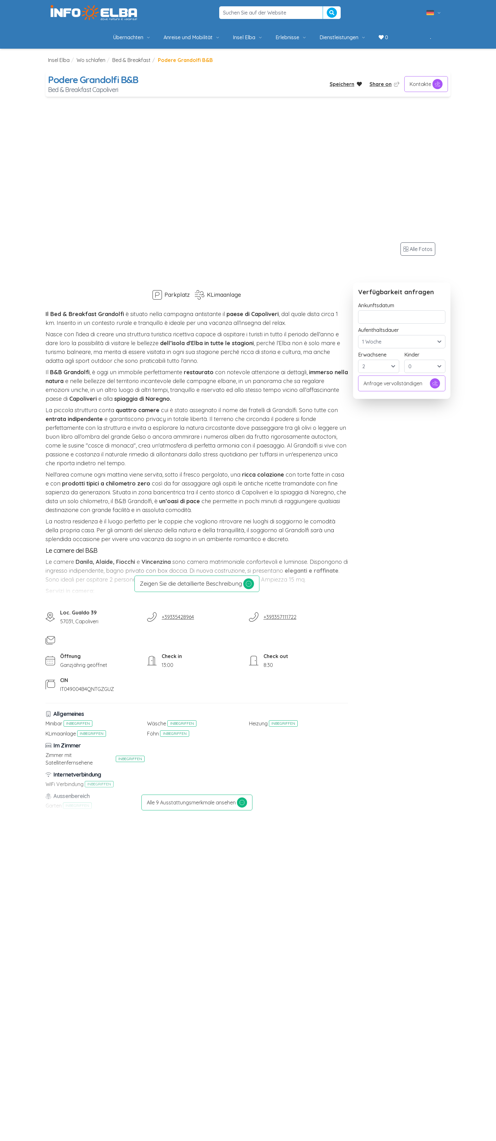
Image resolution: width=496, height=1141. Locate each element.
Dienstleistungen (342, 37)
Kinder (411, 354)
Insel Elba (248, 37)
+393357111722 (280, 617)
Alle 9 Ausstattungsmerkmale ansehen (197, 802)
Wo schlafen (91, 60)
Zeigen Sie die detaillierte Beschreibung (197, 583)
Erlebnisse (291, 37)
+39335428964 (178, 617)
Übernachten (132, 37)
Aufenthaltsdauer (378, 330)
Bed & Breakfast (131, 60)
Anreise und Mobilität (192, 37)
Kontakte (426, 84)
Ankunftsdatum (376, 305)
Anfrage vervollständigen (401, 383)
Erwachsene (372, 354)
